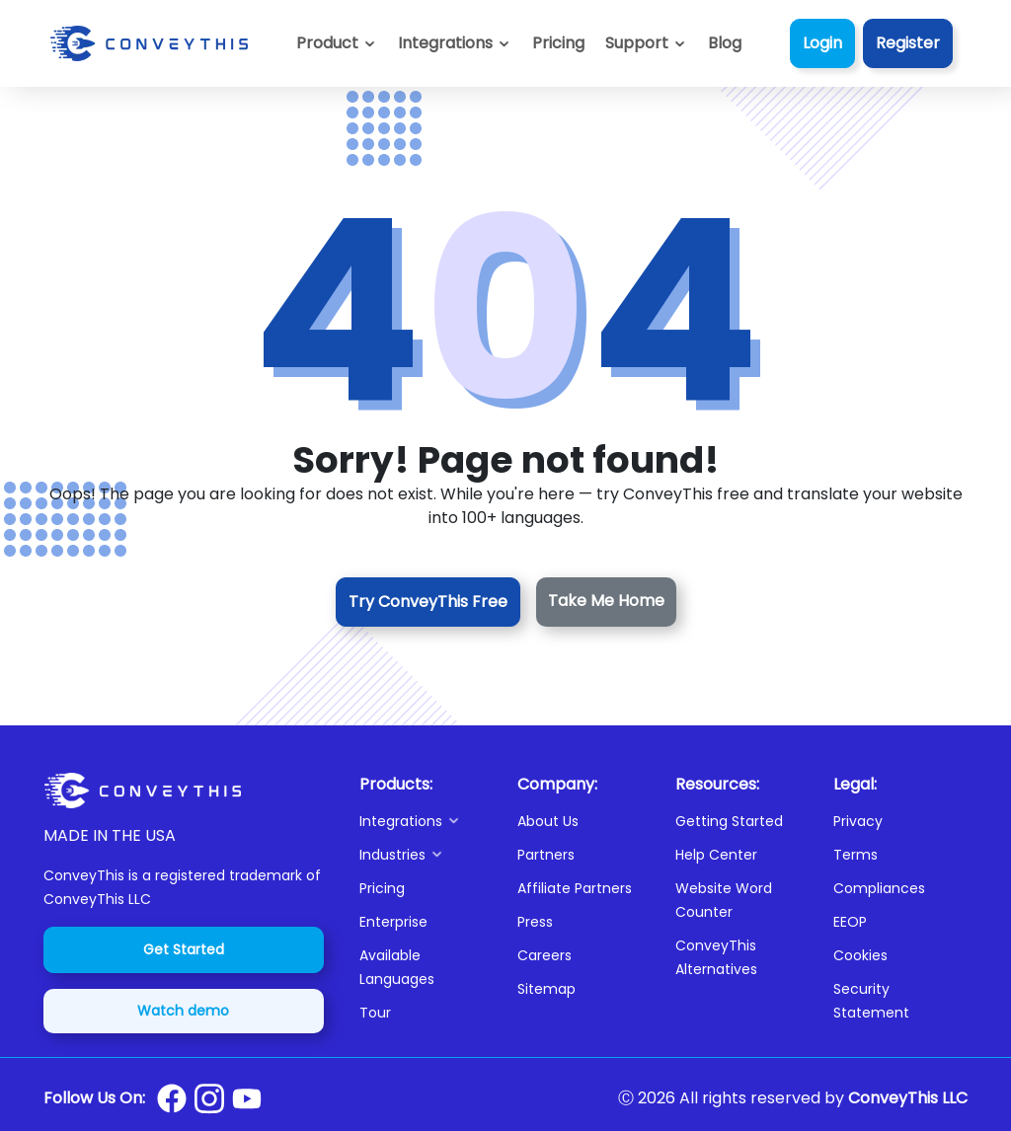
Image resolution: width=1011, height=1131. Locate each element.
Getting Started (729, 821)
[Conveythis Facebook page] (172, 1098)
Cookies (860, 955)
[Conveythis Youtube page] (247, 1099)
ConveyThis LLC (908, 1098)
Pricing (382, 888)
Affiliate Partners (574, 888)
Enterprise (393, 922)
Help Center (716, 855)
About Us (548, 821)
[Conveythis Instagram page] (209, 1098)
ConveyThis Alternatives (716, 957)
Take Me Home (606, 600)
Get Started (183, 949)
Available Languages (396, 967)
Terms (855, 855)
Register (908, 43)
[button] (646, 43)
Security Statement (871, 1000)
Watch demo (183, 1010)
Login (822, 43)
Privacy (858, 821)
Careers (544, 955)
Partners (546, 855)
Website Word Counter (723, 900)
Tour (375, 1012)
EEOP (850, 922)
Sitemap (546, 989)
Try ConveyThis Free (428, 601)
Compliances (879, 888)
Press (535, 922)
